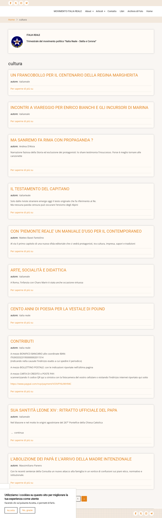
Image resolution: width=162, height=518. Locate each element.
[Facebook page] (10, 3)
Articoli (99, 11)
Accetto (11, 512)
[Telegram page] (26, 3)
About (88, 11)
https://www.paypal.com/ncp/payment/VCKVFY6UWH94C (41, 383)
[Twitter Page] (16, 3)
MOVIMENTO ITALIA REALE (68, 11)
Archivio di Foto (135, 11)
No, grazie (27, 512)
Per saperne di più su (22, 88)
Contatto (112, 11)
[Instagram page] (21, 3)
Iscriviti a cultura (17, 503)
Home (149, 11)
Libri (122, 11)
